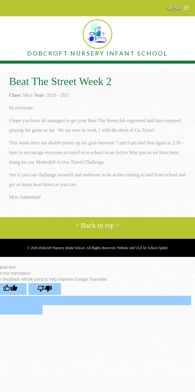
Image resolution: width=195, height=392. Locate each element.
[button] (178, 8)
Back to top (97, 225)
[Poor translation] (44, 289)
